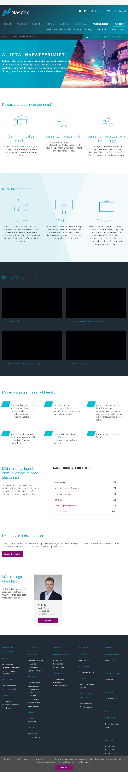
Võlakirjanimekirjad (9, 686)
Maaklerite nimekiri (12, 555)
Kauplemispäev (33, 687)
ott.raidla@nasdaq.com (46, 614)
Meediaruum (109, 661)
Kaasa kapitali (100, 24)
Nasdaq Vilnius (59, 668)
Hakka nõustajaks (85, 704)
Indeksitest (32, 722)
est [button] (108, 11)
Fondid (36, 24)
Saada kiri (48, 621)
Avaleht (4, 37)
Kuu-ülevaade (33, 668)
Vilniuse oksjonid (34, 738)
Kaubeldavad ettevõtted (10, 668)
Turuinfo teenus (33, 700)
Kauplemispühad (34, 707)
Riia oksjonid (32, 734)
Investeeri (119, 24)
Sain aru (64, 767)
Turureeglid (89, 30)
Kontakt (107, 728)
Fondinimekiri (7, 702)
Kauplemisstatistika (35, 661)
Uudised (113, 30)
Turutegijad (32, 696)
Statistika (64, 24)
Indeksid (49, 24)
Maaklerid (82, 688)
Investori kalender (34, 703)
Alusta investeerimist (87, 673)
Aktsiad (7, 24)
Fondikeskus (7, 709)
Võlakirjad (21, 24)
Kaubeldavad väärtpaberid (58, 30)
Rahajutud (59, 500)
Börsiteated (81, 24)
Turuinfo (77, 30)
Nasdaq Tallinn (58, 661)
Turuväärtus (32, 664)
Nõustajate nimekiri (86, 708)
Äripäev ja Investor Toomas (67, 489)
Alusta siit (101, 30)
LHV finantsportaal (63, 495)
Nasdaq (16, 12)
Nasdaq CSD (120, 11)
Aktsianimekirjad (8, 665)
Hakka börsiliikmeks (86, 685)
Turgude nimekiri (34, 683)
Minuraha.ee (60, 483)
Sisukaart (96, 11)
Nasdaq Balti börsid (111, 724)
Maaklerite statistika (35, 671)
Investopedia (60, 512)
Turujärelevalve (58, 680)
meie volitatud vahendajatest (25, 147)
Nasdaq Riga (58, 664)
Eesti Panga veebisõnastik (66, 506)
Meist (122, 30)
